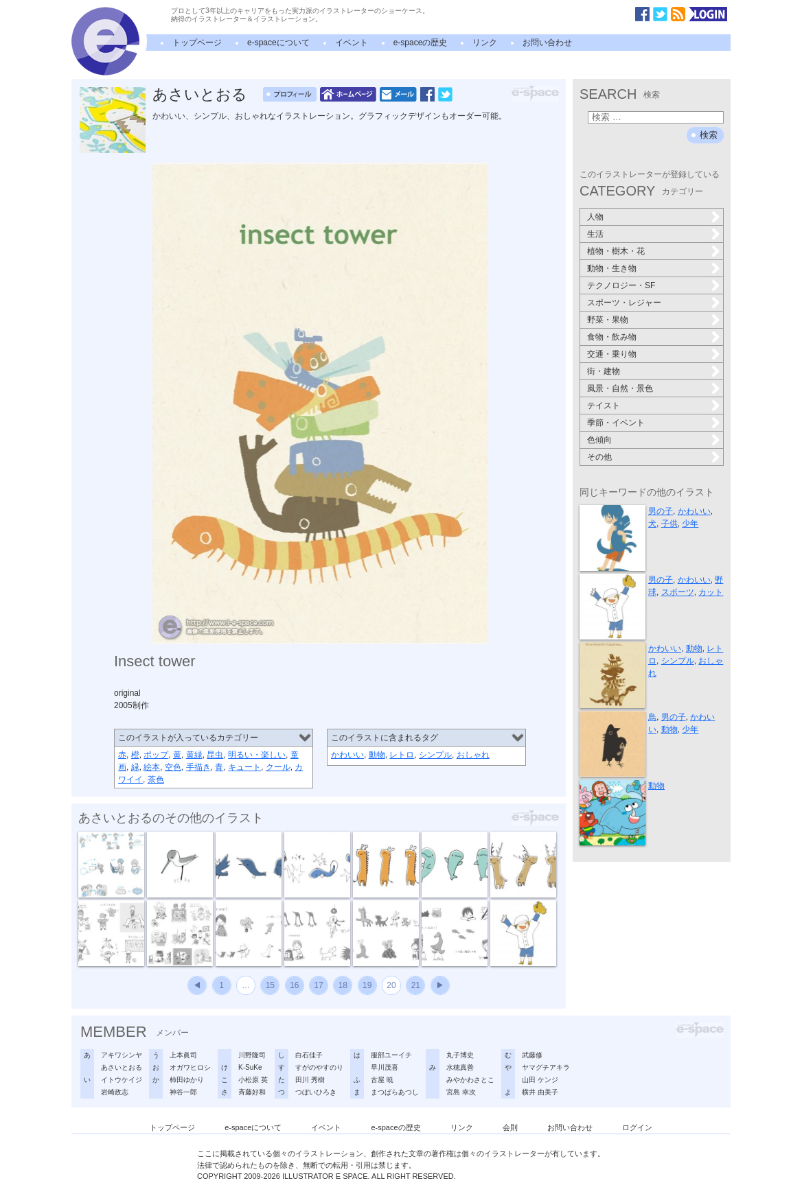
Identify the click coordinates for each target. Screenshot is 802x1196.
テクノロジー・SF (621, 285)
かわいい (347, 755)
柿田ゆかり (187, 1079)
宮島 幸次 (461, 1092)
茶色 (156, 779)
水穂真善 (460, 1067)
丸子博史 (460, 1055)
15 (270, 985)
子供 (669, 523)
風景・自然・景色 (620, 388)
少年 (690, 523)
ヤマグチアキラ (546, 1067)
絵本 (152, 767)
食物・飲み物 (612, 337)
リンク (484, 42)
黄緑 (194, 755)
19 (367, 985)
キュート (244, 767)
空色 (173, 767)
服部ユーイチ (391, 1055)
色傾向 (599, 440)
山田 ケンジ (540, 1079)
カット (710, 592)
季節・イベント (616, 422)
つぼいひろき (315, 1092)
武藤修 (532, 1055)
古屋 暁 (382, 1079)
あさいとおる (199, 94)
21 (415, 985)
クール (278, 767)
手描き (198, 767)
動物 (377, 755)
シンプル (435, 755)
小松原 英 (253, 1079)
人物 (595, 217)
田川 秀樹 (310, 1079)
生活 (595, 234)
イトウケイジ (121, 1079)
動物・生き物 (612, 268)
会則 (510, 1127)
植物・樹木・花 (616, 251)
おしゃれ (473, 755)
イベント (351, 42)
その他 (599, 457)
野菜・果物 (607, 320)
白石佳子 (309, 1055)
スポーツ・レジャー (624, 302)
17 (318, 985)
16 (294, 985)
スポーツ (677, 592)
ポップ (156, 755)
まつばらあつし (395, 1092)
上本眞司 (183, 1055)
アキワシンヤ (121, 1055)
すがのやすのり (319, 1067)
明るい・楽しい (257, 755)
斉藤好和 (252, 1092)
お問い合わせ (547, 42)
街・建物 (603, 371)
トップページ (197, 42)
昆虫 (215, 755)
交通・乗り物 (612, 354)
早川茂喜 (384, 1067)
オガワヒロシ (190, 1067)
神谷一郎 (183, 1092)
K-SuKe (250, 1067)
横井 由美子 (540, 1092)
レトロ (401, 755)
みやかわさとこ (470, 1079)
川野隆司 (252, 1055)
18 (343, 985)
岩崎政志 (114, 1092)
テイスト (603, 405)
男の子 (660, 511)
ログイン (637, 1127)
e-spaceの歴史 (420, 42)
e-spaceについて (278, 42)
